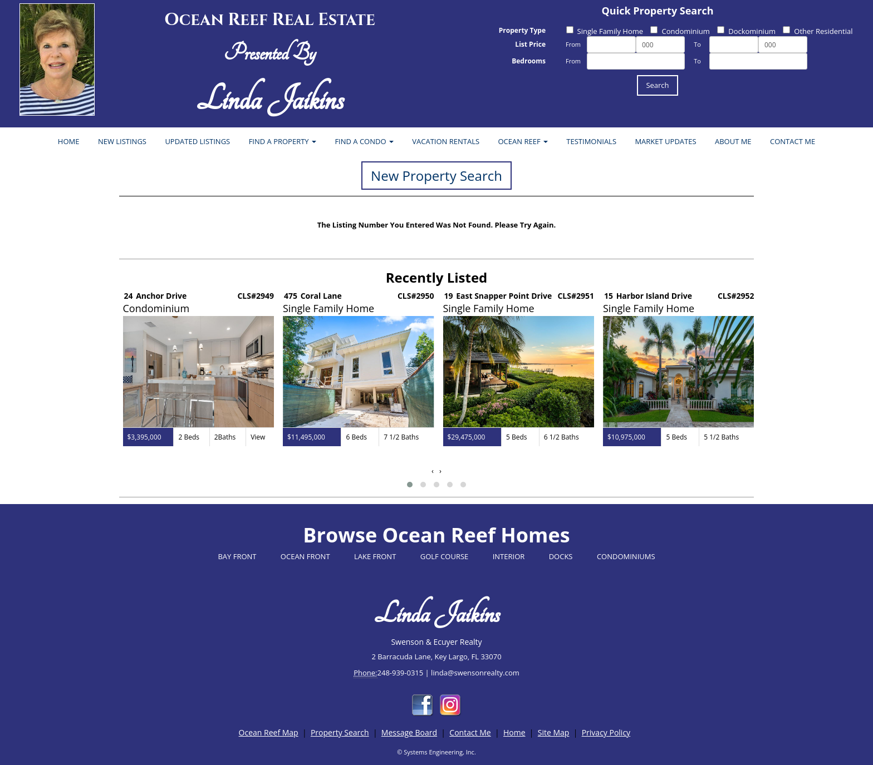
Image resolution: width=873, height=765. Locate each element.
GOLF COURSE (444, 556)
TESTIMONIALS (591, 141)
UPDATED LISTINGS (197, 141)
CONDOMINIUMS (626, 556)
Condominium (679, 31)
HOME (69, 141)
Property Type (522, 30)
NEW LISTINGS (122, 141)
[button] (409, 484)
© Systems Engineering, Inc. (436, 752)
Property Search (340, 732)
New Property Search (436, 175)
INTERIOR (509, 556)
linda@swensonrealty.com (475, 673)
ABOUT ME (733, 141)
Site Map (554, 732)
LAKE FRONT (375, 556)
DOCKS (561, 556)
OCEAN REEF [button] (523, 141)
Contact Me (470, 732)
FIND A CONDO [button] (364, 141)
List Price (530, 44)
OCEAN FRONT (305, 556)
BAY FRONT (237, 556)
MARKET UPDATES (665, 141)
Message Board (409, 732)
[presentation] (432, 471)
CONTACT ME (792, 141)
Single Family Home (605, 31)
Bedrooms (529, 61)
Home (514, 732)
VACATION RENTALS (445, 141)
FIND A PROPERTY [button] (282, 141)
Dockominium (746, 31)
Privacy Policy (606, 732)
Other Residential (817, 31)
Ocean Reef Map (268, 732)
